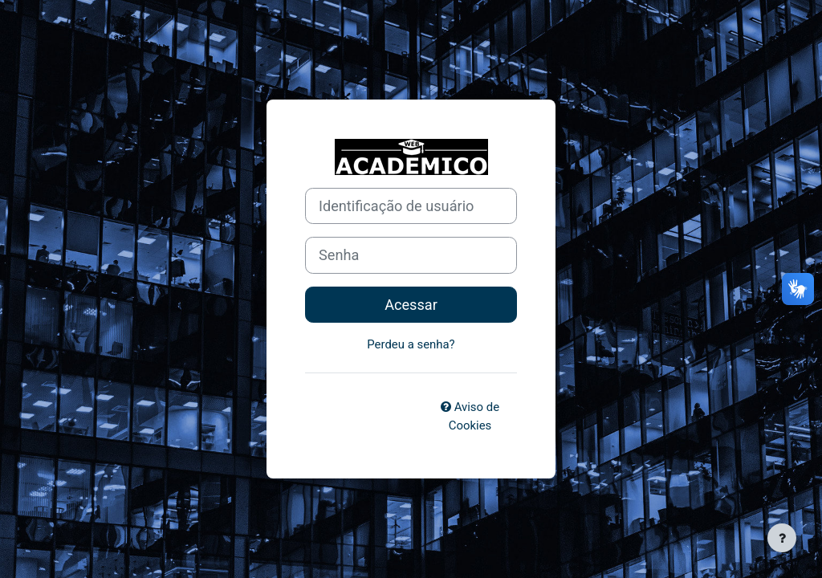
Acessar (411, 304)
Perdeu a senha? (410, 344)
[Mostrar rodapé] (781, 537)
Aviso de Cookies (470, 416)
